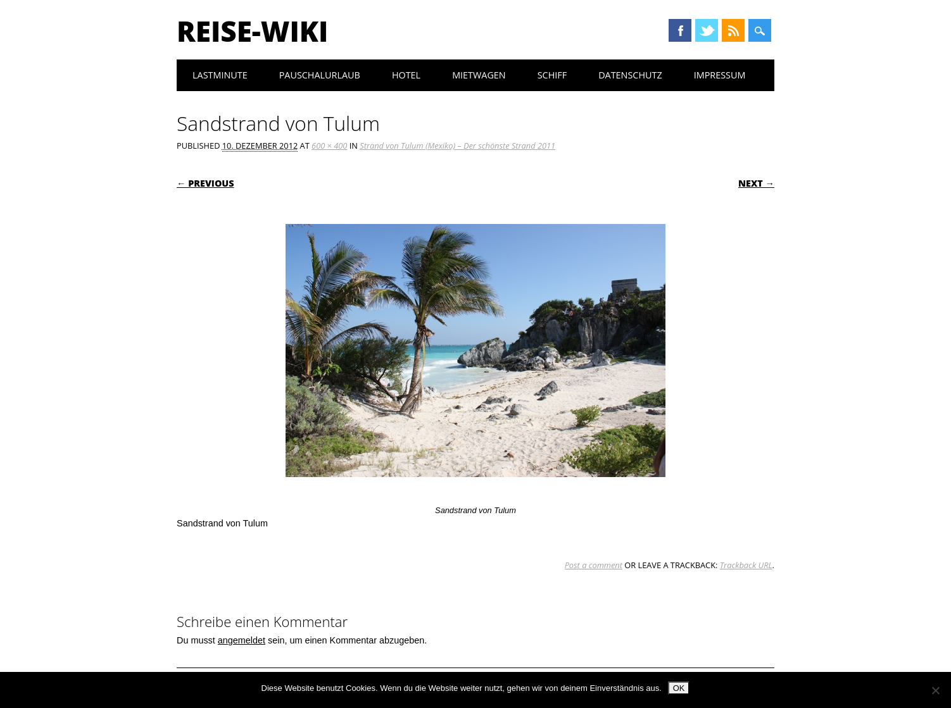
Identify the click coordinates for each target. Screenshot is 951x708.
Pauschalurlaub (319, 75)
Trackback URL (746, 565)
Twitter (706, 30)
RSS (733, 30)
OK (679, 688)
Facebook (680, 30)
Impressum (720, 75)
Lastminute (220, 75)
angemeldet (241, 640)
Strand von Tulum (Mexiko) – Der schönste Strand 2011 (457, 145)
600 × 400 (329, 145)
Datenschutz (630, 75)
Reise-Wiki (252, 31)
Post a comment (593, 565)
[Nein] (935, 690)
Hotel (406, 75)
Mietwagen (479, 75)
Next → (756, 183)
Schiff (552, 75)
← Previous (205, 183)
